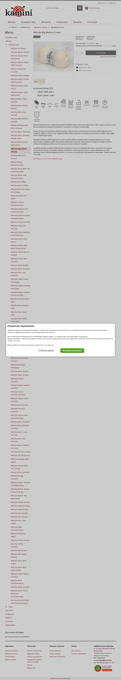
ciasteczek (16, 341)
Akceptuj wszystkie (72, 350)
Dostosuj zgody (46, 350)
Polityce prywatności (46, 345)
